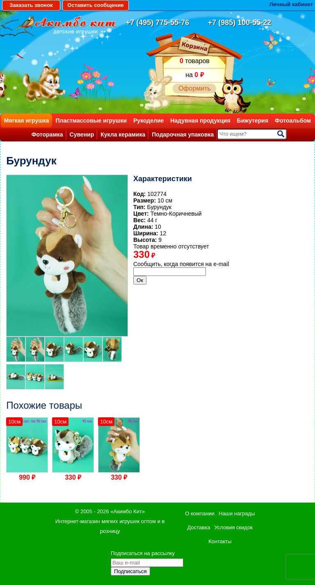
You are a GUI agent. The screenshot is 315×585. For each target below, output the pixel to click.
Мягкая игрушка (26, 120)
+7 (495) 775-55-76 (157, 22)
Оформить (194, 88)
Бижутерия (253, 120)
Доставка (198, 527)
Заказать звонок (30, 5)
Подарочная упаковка (183, 134)
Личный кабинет (291, 4)
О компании (200, 513)
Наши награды (237, 513)
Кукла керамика (122, 134)
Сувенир (82, 134)
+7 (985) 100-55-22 (240, 22)
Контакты (219, 541)
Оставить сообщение (95, 5)
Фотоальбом (293, 120)
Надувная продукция (200, 120)
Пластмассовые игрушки (91, 120)
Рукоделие (148, 120)
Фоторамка (47, 134)
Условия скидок (233, 527)
